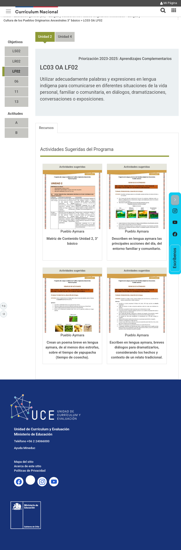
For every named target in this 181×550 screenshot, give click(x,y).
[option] (175, 211)
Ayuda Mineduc (24, 448)
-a (4, 313)
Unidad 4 (65, 37)
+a (4, 305)
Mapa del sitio (23, 461)
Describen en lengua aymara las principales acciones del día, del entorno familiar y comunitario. (137, 244)
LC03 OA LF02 (92, 20)
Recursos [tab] (46, 128)
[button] (161, 7)
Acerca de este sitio (27, 466)
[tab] (161, 7)
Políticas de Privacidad (29, 470)
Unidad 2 (45, 37)
